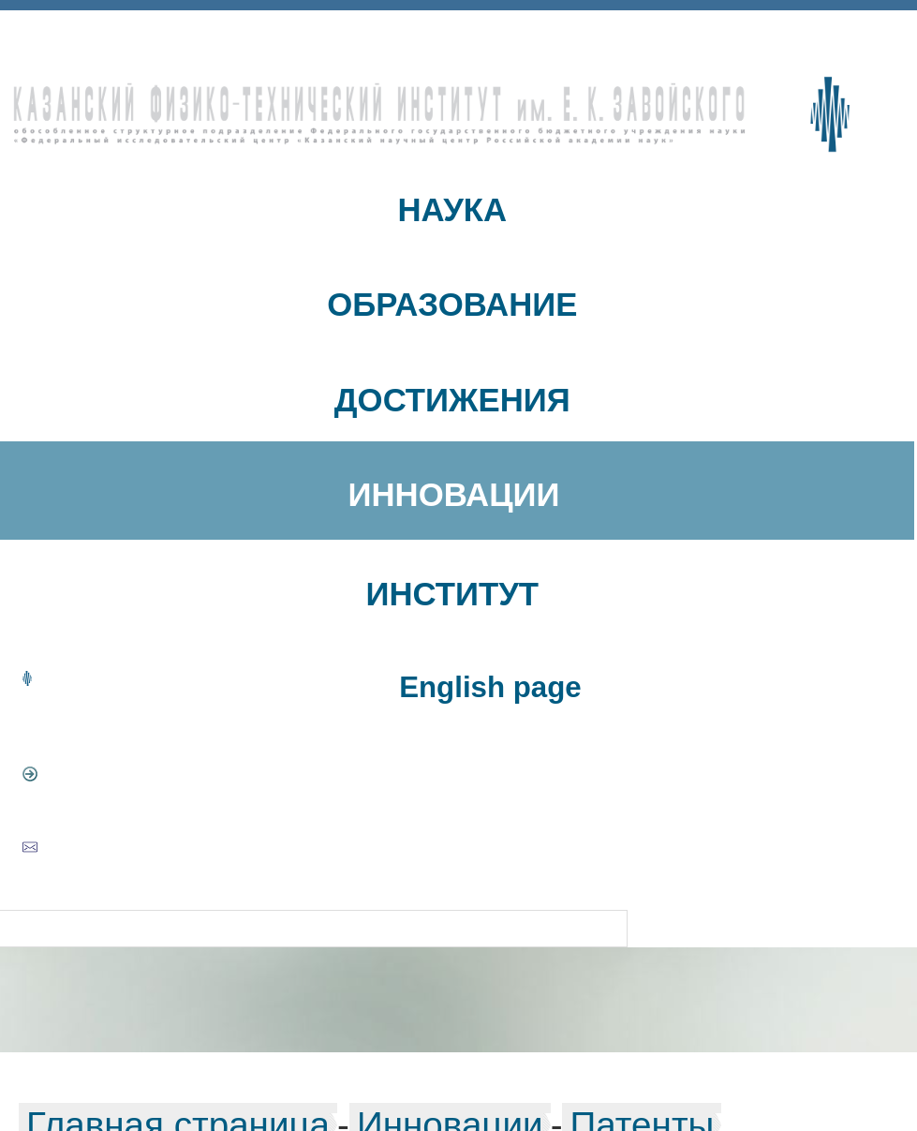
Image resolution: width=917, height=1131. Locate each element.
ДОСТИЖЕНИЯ (452, 400)
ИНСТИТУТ (453, 594)
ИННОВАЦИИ (454, 495)
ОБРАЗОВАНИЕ (452, 304)
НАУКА (452, 210)
